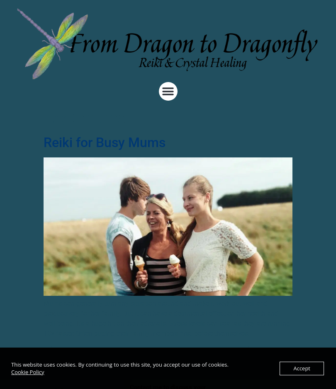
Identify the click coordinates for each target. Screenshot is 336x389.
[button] (168, 91)
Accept (301, 368)
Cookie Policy (27, 372)
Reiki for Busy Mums (105, 142)
